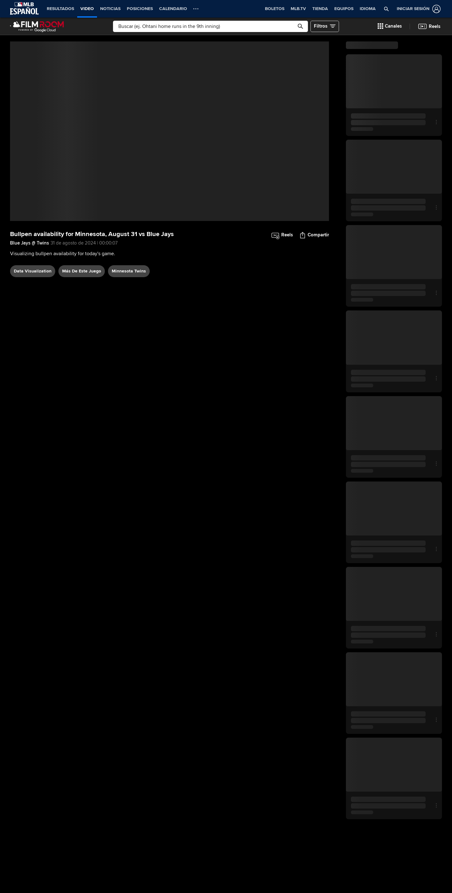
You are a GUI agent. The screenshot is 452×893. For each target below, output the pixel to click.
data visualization (32, 271)
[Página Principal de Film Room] (37, 26)
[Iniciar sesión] (417, 8)
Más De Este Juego (81, 271)
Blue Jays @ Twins (29, 243)
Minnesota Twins (129, 271)
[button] (386, 9)
